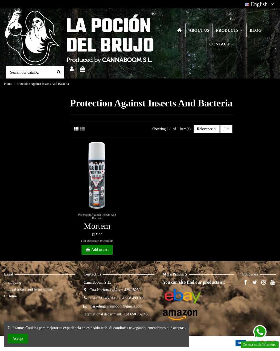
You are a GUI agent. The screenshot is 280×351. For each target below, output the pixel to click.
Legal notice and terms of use (29, 289)
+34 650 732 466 (136, 314)
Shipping (14, 282)
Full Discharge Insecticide (97, 240)
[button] (229, 30)
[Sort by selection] (207, 129)
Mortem (97, 225)
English (260, 4)
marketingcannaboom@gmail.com (115, 306)
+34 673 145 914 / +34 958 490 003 (117, 298)
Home (12, 296)
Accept (18, 339)
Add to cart (97, 250)
